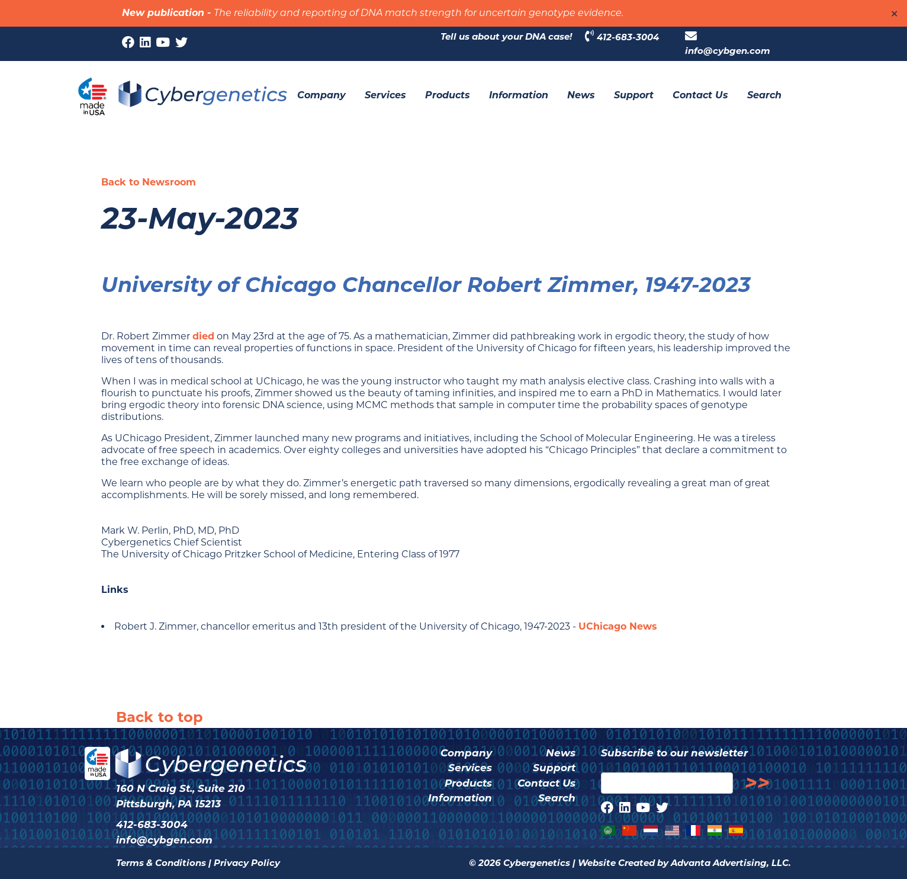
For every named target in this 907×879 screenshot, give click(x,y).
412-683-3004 (622, 36)
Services (470, 768)
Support (554, 768)
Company (466, 753)
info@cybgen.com (727, 43)
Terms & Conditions (161, 862)
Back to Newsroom (148, 182)
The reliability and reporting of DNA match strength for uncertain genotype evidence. (418, 13)
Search (556, 798)
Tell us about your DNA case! (506, 36)
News (560, 753)
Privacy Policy (247, 862)
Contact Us (546, 783)
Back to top (159, 717)
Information (460, 798)
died (203, 336)
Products (468, 783)
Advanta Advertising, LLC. (731, 862)
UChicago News (617, 626)
